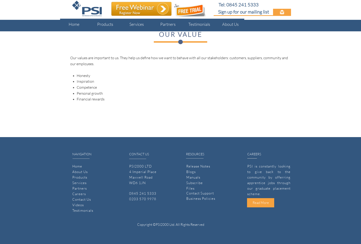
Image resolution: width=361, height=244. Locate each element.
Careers (79, 194)
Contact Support (200, 193)
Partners (79, 188)
